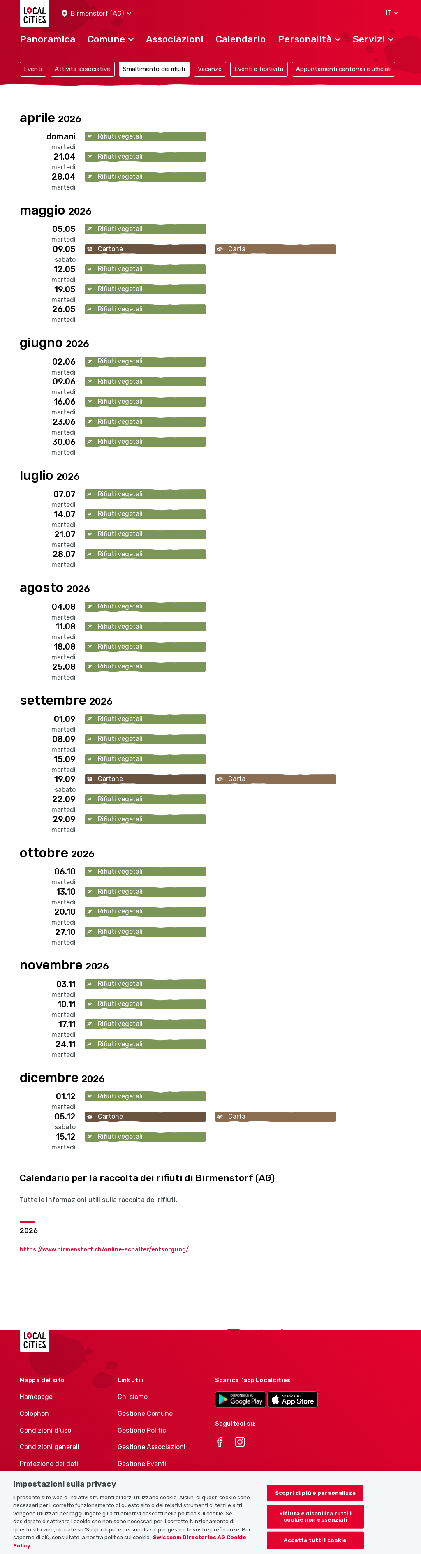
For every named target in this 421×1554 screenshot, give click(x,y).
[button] (96, 13)
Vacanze (210, 69)
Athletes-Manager (146, 1481)
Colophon (34, 1414)
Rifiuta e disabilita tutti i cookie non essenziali (315, 1528)
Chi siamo (133, 1397)
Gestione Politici (143, 1430)
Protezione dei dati (49, 1464)
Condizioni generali (49, 1447)
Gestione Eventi (142, 1464)
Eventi (33, 69)
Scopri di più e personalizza (315, 1504)
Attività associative (82, 69)
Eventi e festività (258, 69)
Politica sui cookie (47, 1481)
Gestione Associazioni (151, 1447)
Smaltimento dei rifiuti (154, 69)
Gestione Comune (145, 1414)
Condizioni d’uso (45, 1430)
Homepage (36, 1397)
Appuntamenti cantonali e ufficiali (343, 69)
